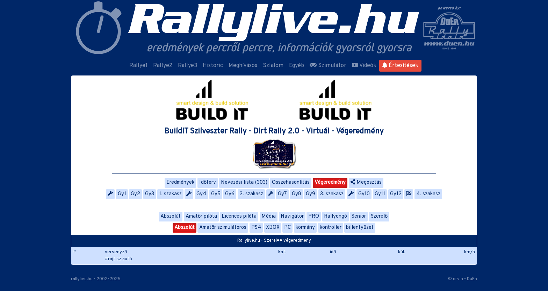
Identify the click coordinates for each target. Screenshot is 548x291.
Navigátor (292, 216)
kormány (305, 227)
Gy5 (216, 194)
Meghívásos (243, 65)
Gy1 (122, 194)
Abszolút (170, 216)
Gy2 (135, 194)
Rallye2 (162, 65)
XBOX (273, 227)
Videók (364, 65)
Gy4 (201, 194)
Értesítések (400, 65)
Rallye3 (187, 65)
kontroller (330, 227)
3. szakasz (332, 194)
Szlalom (273, 65)
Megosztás (366, 182)
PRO (313, 216)
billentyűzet (360, 227)
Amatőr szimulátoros (222, 227)
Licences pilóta (239, 216)
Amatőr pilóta (201, 216)
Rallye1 (138, 65)
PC (287, 227)
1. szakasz (170, 194)
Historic (213, 65)
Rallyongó (335, 216)
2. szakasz (251, 194)
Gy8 (296, 194)
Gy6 (230, 194)
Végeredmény (330, 182)
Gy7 (282, 194)
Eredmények (180, 182)
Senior (359, 216)
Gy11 (380, 194)
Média (268, 216)
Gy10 (364, 194)
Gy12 (396, 194)
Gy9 (310, 194)
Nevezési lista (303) (244, 182)
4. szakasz (428, 194)
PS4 (256, 227)
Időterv (207, 182)
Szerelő (379, 216)
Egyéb (296, 65)
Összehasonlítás (291, 182)
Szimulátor (328, 65)
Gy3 (149, 194)
